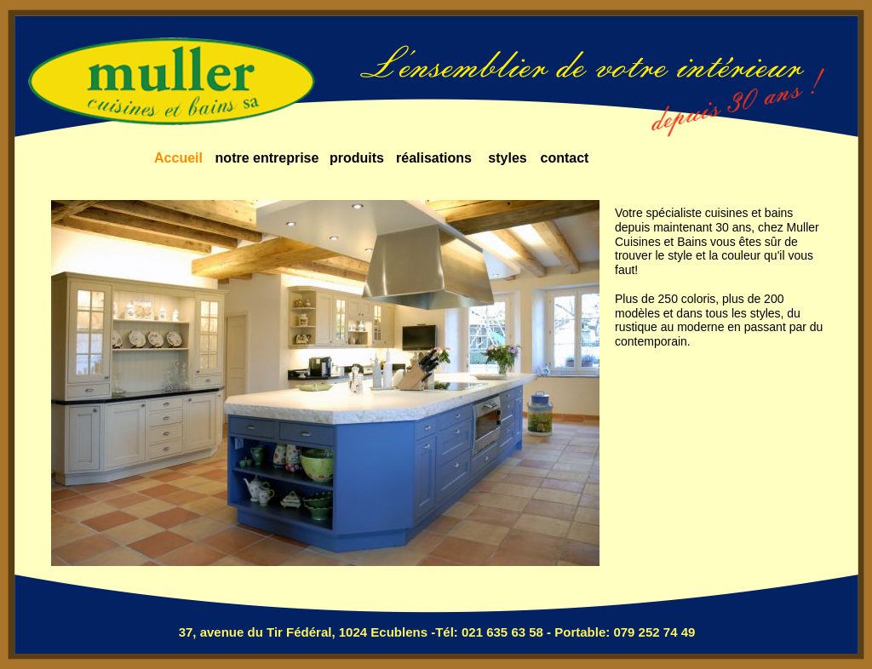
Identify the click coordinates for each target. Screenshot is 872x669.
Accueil (178, 158)
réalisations (434, 158)
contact (565, 158)
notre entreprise (267, 158)
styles (507, 158)
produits (357, 158)
